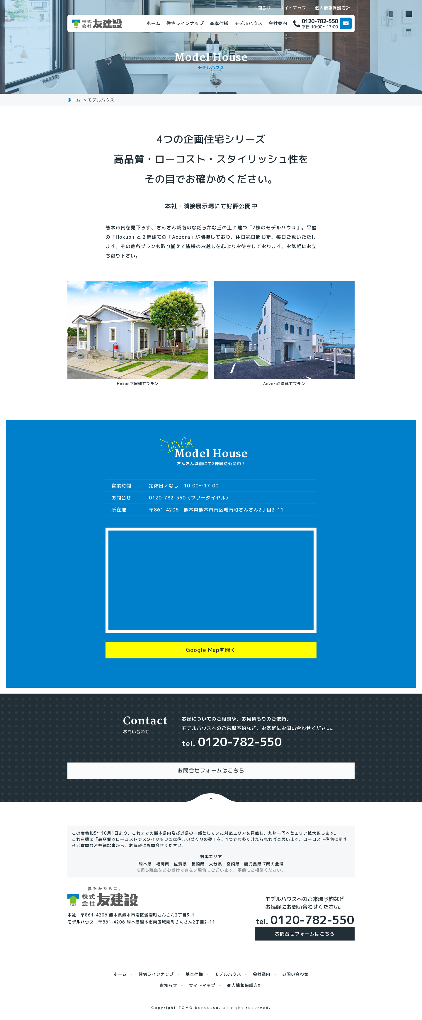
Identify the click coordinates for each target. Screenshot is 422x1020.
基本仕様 (219, 23)
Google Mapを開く (211, 653)
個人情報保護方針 (332, 8)
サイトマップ (293, 8)
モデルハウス (248, 23)
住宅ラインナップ (185, 23)
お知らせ (262, 8)
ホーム (154, 23)
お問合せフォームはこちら (305, 931)
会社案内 (277, 23)
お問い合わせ (295, 971)
